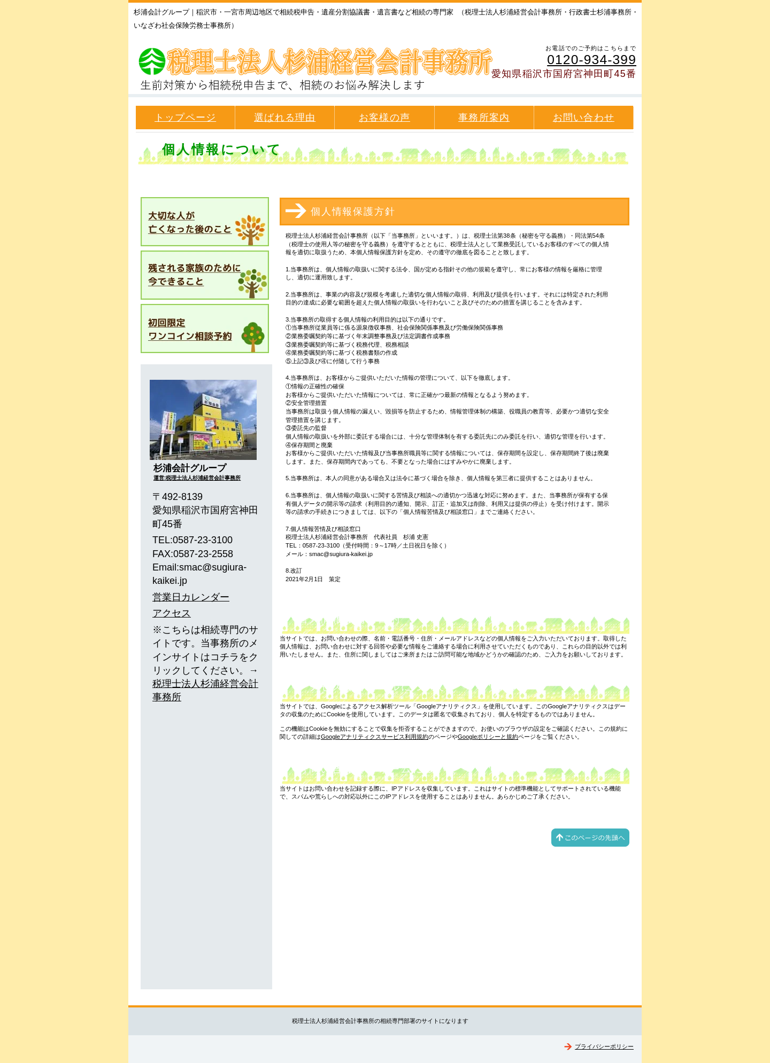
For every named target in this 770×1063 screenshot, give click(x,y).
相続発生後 (205, 221)
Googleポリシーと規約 (488, 736)
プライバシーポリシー (604, 1046)
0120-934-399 (591, 59)
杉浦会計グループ (321, 64)
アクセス (171, 613)
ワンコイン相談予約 (205, 328)
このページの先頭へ (590, 837)
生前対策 (205, 275)
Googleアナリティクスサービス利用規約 (374, 736)
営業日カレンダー (190, 597)
